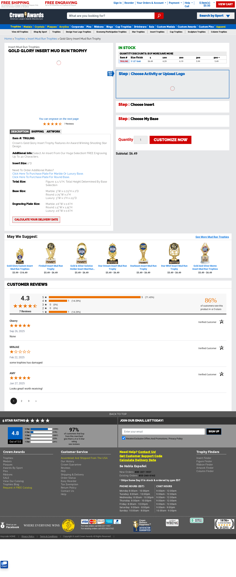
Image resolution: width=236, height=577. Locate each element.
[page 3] (28, 401)
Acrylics (64, 26)
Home (8, 38)
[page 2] (21, 401)
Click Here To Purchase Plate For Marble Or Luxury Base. (48, 173)
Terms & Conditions (48, 536)
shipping (37, 131)
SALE (6, 477)
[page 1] (13, 401)
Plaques (52, 26)
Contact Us (67, 490)
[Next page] (36, 401)
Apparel (221, 26)
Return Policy (69, 487)
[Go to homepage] (26, 15)
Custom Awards (187, 26)
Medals (28, 26)
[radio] (118, 297)
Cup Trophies (123, 26)
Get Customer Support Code (141, 456)
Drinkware (140, 26)
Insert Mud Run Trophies (42, 38)
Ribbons (99, 26)
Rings (109, 26)
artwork (53, 131)
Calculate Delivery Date (138, 460)
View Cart (225, 4)
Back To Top (118, 414)
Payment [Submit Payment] (174, 2)
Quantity (125, 139)
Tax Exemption (69, 484)
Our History (67, 461)
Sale (151, 26)
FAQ (63, 471)
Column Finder (205, 471)
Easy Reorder (69, 481)
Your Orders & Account (150, 2)
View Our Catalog (13, 481)
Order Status (68, 477)
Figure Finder (204, 461)
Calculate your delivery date (36, 219)
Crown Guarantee (71, 464)
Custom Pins (206, 26)
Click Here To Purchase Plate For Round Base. (41, 177)
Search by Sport (214, 16)
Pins (88, 26)
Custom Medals (166, 26)
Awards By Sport (13, 467)
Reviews (65, 467)
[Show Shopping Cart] (206, 4)
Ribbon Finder (204, 464)
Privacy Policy (176, 438)
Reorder (129, 2)
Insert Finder (203, 458)
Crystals (40, 26)
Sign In (118, 2)
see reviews (74, 444)
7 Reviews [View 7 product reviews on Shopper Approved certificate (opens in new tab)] (30, 311)
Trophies (15, 26)
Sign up (214, 431)
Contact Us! (147, 452)
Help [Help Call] (188, 2)
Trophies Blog (11, 484)
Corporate (78, 26)
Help (63, 494)
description (20, 131)
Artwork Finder (205, 467)
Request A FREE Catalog (17, 487)
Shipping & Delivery (72, 474)
